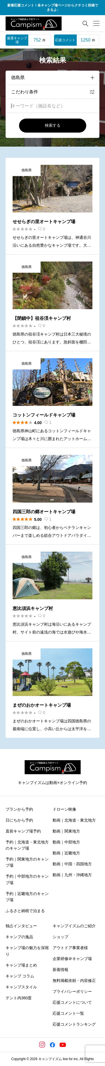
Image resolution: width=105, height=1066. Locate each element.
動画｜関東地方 (66, 831)
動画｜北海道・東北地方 (74, 820)
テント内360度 (19, 998)
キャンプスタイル (21, 987)
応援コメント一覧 (68, 1013)
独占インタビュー (21, 926)
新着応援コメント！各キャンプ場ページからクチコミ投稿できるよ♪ (52, 7)
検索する (52, 125)
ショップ (60, 937)
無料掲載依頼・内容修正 (74, 980)
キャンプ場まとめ (21, 965)
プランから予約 (19, 809)
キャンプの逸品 (19, 937)
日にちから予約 (19, 820)
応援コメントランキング (74, 1024)
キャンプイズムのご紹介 (74, 926)
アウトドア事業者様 (70, 947)
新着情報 (60, 969)
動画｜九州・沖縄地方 (72, 875)
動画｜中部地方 (66, 842)
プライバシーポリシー (72, 991)
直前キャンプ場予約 (23, 831)
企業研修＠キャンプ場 (72, 958)
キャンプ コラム (20, 976)
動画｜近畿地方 (66, 853)
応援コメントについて (72, 1002)
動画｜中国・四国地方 (72, 864)
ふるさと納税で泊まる (25, 910)
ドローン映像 (64, 809)
